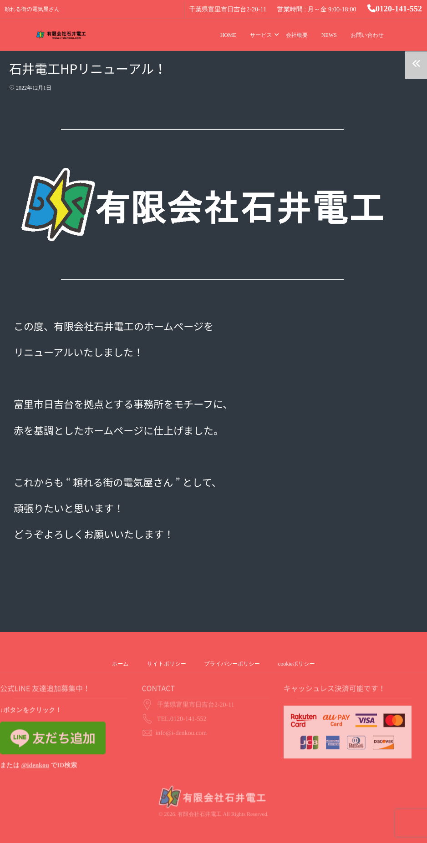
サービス (261, 35)
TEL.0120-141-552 (181, 703)
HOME (228, 35)
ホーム (120, 664)
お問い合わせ (367, 35)
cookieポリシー (296, 664)
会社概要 (297, 35)
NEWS (329, 35)
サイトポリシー (166, 664)
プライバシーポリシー (232, 664)
